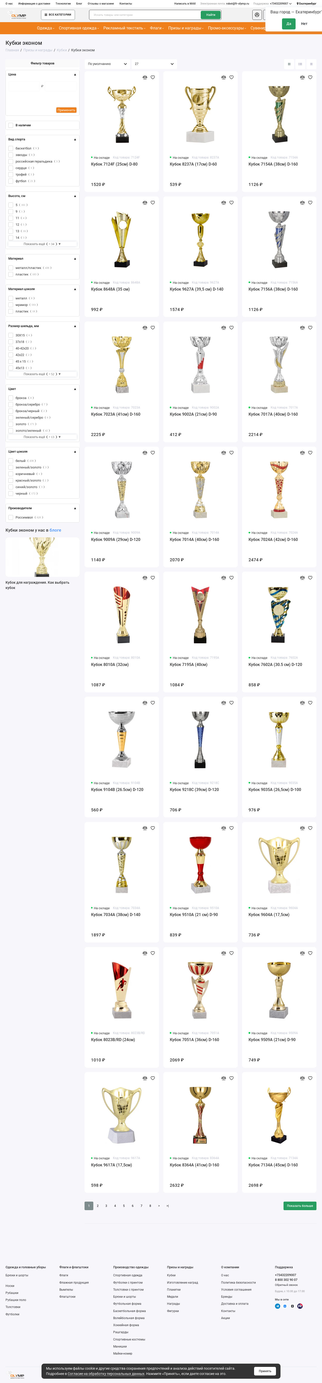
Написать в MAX (185, 3)
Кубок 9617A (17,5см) (111, 1165)
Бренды (226, 1296)
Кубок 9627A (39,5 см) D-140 (196, 289)
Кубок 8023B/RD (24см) (113, 1039)
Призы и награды (186, 28)
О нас (9, 3)
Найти (210, 15)
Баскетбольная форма (129, 1311)
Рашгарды (120, 1332)
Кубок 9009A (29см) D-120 (115, 539)
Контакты (125, 3)
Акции (225, 1318)
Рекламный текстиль (124, 28)
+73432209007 (272, 4)
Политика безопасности (238, 1282)
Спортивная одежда (79, 28)
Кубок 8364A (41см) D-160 (194, 1165)
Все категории (58, 14)
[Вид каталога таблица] (311, 64)
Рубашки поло (16, 1300)
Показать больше (300, 1206)
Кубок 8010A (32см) (110, 664)
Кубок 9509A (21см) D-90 (272, 1039)
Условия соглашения (236, 1289)
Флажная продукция (74, 1282)
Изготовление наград (182, 1282)
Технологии (63, 3)
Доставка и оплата (235, 1304)
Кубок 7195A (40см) (189, 664)
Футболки (12, 1314)
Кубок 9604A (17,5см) (269, 914)
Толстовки (13, 1307)
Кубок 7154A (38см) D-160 (273, 164)
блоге (55, 530)
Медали (172, 1296)
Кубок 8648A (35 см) (110, 289)
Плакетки (174, 1289)
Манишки (120, 1346)
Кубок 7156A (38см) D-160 (273, 289)
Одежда (46, 28)
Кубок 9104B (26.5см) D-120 (117, 789)
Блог (79, 3)
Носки (10, 1286)
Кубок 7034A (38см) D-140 (115, 914)
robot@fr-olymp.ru (224, 4)
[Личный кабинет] (257, 15)
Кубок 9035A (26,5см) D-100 (275, 789)
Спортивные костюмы (129, 1339)
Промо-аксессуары (227, 28)
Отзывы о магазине (101, 3)
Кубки (171, 1275)
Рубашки (12, 1293)
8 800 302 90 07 (286, 1280)
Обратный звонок (286, 1285)
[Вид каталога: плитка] (289, 64)
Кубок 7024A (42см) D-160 (273, 539)
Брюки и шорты (17, 1275)
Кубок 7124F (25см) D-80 (114, 164)
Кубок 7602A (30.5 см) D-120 (275, 664)
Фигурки (173, 1311)
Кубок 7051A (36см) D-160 (194, 1039)
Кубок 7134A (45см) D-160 (273, 1165)
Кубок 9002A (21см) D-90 (193, 414)
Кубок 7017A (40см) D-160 (273, 414)
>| (168, 1206)
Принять (265, 1371)
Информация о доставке (34, 3)
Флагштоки (67, 1296)
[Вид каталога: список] (300, 64)
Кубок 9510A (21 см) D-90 (194, 914)
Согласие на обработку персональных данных (106, 1374)
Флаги (157, 28)
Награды (173, 1304)
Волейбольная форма (129, 1318)
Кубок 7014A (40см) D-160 (194, 539)
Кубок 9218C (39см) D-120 (194, 789)
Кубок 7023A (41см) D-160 (115, 414)
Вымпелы (66, 1289)
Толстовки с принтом (128, 1289)
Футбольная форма (127, 1304)
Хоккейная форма (126, 1325)
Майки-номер (122, 1353)
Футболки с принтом (128, 1282)
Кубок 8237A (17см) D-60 (193, 164)
